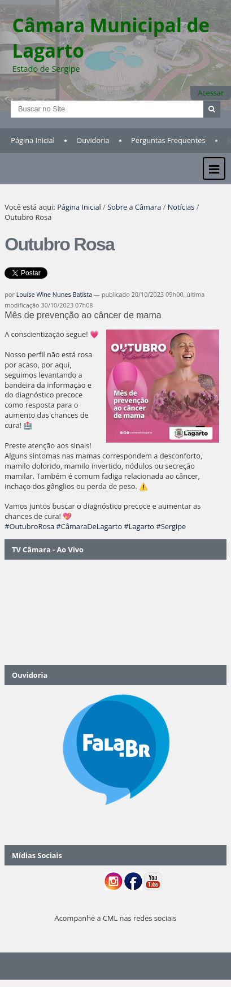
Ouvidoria (93, 140)
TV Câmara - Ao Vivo (48, 549)
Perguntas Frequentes (168, 140)
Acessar (211, 93)
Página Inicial (33, 140)
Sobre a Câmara (134, 207)
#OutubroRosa (29, 526)
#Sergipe (171, 526)
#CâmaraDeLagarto (89, 526)
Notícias (181, 207)
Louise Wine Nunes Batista (54, 294)
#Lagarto (139, 526)
